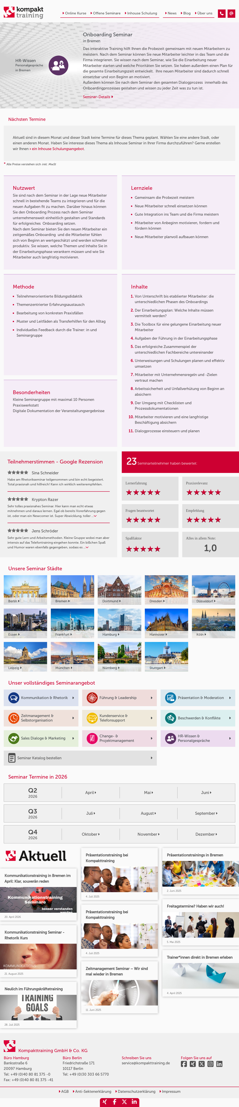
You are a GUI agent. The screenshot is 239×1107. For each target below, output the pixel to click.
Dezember (206, 834)
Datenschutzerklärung (135, 1091)
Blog (185, 13)
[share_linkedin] (134, 1102)
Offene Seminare (105, 13)
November (148, 834)
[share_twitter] (124, 1102)
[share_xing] (105, 1102)
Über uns (203, 13)
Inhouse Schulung (141, 13)
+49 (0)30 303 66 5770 (89, 1074)
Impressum (169, 1091)
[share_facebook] (115, 1102)
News (171, 13)
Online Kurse (74, 13)
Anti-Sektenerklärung (92, 1091)
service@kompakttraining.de (146, 1063)
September (206, 813)
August (148, 813)
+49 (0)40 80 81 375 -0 (30, 1074)
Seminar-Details (98, 97)
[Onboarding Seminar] (222, 13)
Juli (90, 813)
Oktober (91, 834)
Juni (206, 792)
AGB (64, 1091)
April (90, 792)
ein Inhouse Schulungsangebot (58, 149)
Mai (148, 792)
